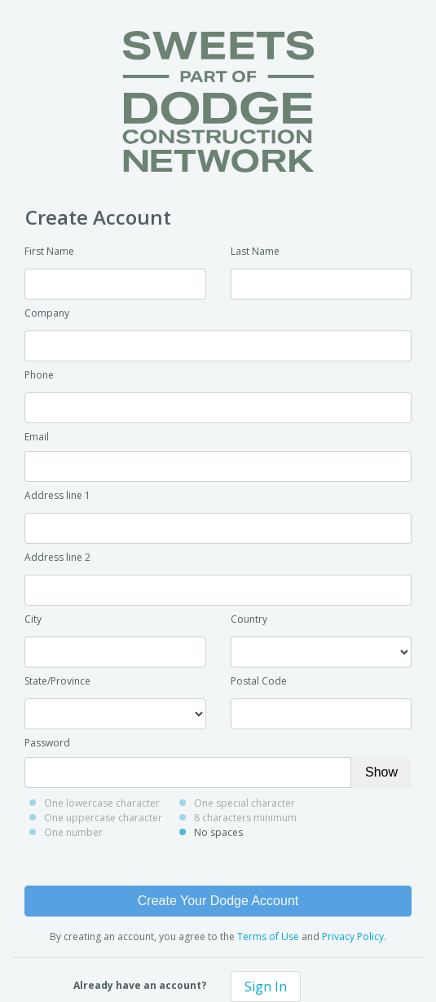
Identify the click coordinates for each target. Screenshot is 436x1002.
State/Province (57, 681)
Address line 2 (57, 557)
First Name (49, 251)
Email (36, 437)
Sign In (265, 986)
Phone (39, 375)
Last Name (255, 251)
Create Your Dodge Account (218, 901)
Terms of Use (268, 936)
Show (381, 772)
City (33, 619)
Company (46, 313)
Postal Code (259, 681)
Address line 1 (57, 495)
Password (47, 743)
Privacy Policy (353, 936)
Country (249, 619)
